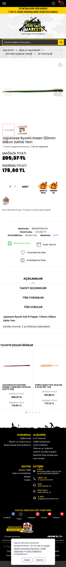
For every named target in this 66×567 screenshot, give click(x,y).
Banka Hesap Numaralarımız (17, 445)
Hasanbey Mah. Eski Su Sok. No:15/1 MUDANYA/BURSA (49, 472)
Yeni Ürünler (39, 458)
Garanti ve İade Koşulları (44, 451)
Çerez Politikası (40, 445)
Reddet (27, 560)
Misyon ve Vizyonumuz (20, 441)
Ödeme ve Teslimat (43, 448)
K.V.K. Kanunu (39, 438)
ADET (25, 186)
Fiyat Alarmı (46, 244)
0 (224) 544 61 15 (45, 479)
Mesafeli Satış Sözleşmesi (45, 455)
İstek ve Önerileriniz (21, 473)
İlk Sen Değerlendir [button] (39, 146)
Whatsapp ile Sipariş (18, 243)
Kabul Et (39, 560)
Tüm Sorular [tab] (33, 307)
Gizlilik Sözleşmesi (41, 441)
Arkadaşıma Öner (33, 260)
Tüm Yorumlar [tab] (33, 298)
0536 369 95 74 (44, 486)
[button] (58, 92)
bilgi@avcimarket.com (48, 498)
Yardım (27, 480)
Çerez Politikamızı (34, 551)
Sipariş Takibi (25, 470)
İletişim (27, 476)
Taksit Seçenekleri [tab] (33, 288)
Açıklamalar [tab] (33, 279)
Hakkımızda (25, 438)
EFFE (55, 235)
